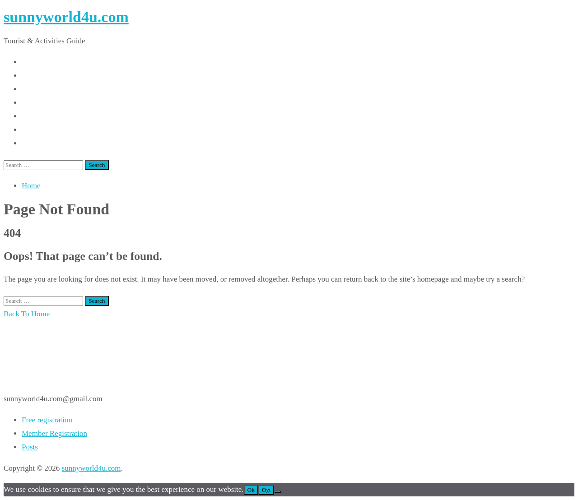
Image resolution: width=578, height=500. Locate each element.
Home (31, 185)
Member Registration (54, 433)
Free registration (47, 420)
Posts (30, 447)
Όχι (266, 489)
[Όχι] (277, 492)
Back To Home (27, 314)
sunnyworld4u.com (66, 17)
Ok (251, 489)
